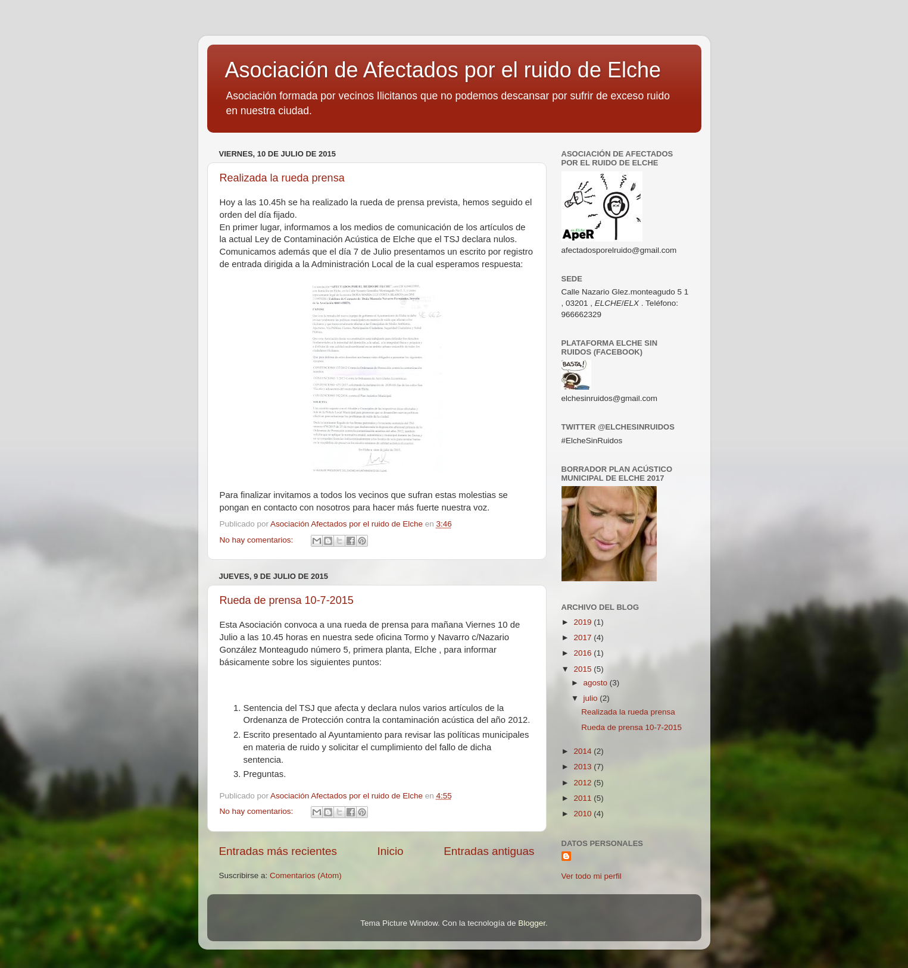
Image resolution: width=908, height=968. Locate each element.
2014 (583, 751)
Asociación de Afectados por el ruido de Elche (443, 70)
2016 (583, 653)
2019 (583, 622)
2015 (583, 669)
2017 (583, 637)
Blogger (531, 923)
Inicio (390, 851)
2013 (583, 766)
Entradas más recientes (278, 851)
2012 (583, 782)
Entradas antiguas (489, 851)
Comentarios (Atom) (306, 875)
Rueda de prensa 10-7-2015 (287, 600)
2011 (583, 798)
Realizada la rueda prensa (282, 178)
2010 (583, 813)
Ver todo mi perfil (591, 876)
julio (592, 698)
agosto (597, 682)
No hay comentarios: (258, 539)
